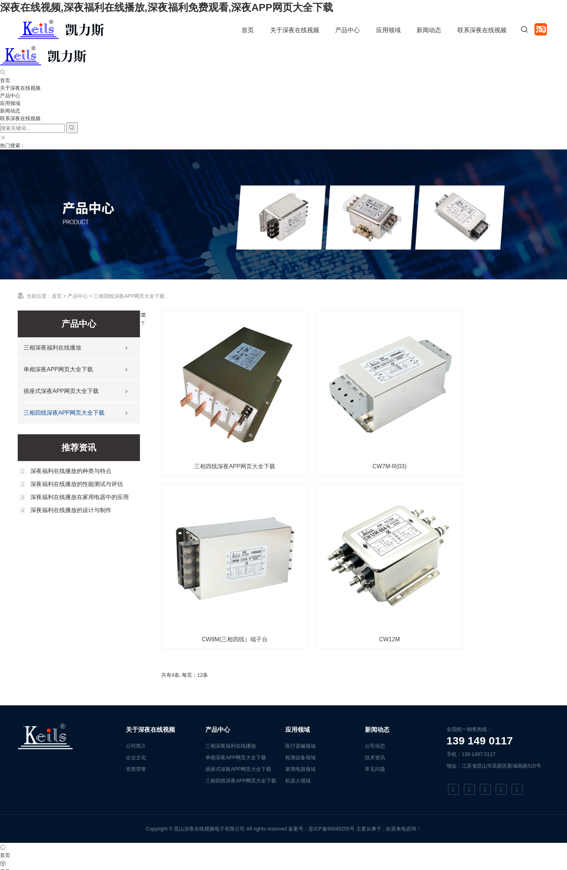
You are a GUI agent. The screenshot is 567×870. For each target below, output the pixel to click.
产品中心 (347, 30)
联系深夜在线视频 (482, 30)
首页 (248, 30)
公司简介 (136, 700)
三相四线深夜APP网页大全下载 (64, 413)
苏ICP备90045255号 (331, 783)
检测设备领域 (300, 712)
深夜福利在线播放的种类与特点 (70, 471)
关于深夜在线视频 (294, 30)
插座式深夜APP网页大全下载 (61, 391)
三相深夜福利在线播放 (52, 348)
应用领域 (388, 30)
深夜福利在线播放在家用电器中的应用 (79, 497)
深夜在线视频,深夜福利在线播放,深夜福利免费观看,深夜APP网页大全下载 (166, 7)
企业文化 (136, 712)
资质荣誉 (136, 723)
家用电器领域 (300, 723)
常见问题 (375, 723)
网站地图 (10, 866)
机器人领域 (298, 735)
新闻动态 (429, 30)
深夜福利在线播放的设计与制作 (70, 510)
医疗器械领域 (300, 700)
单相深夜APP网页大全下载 (58, 369)
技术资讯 (375, 712)
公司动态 (375, 700)
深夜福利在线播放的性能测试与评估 (76, 484)
